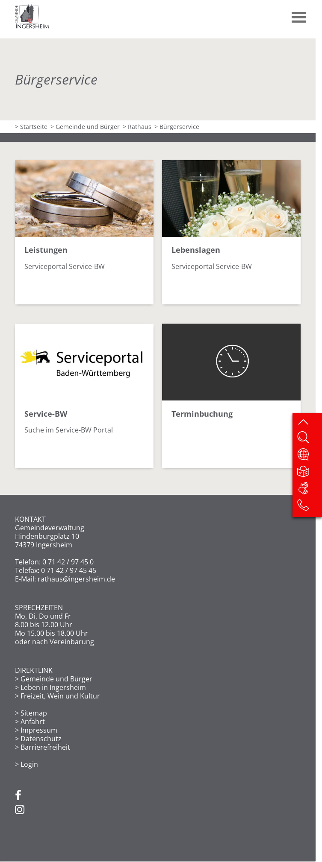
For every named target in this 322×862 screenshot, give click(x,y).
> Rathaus (137, 127)
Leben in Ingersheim (53, 687)
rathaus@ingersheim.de (76, 579)
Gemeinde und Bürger (56, 679)
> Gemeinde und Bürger (85, 127)
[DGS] (309, 490)
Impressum (39, 730)
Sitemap (34, 713)
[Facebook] (18, 796)
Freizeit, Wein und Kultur (60, 696)
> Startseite (31, 127)
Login (29, 764)
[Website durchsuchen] (309, 439)
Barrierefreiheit (45, 747)
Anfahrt (33, 721)
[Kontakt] (309, 507)
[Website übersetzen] (309, 456)
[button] (299, 14)
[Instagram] (19, 810)
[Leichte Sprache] (309, 473)
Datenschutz (41, 738)
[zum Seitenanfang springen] (309, 423)
